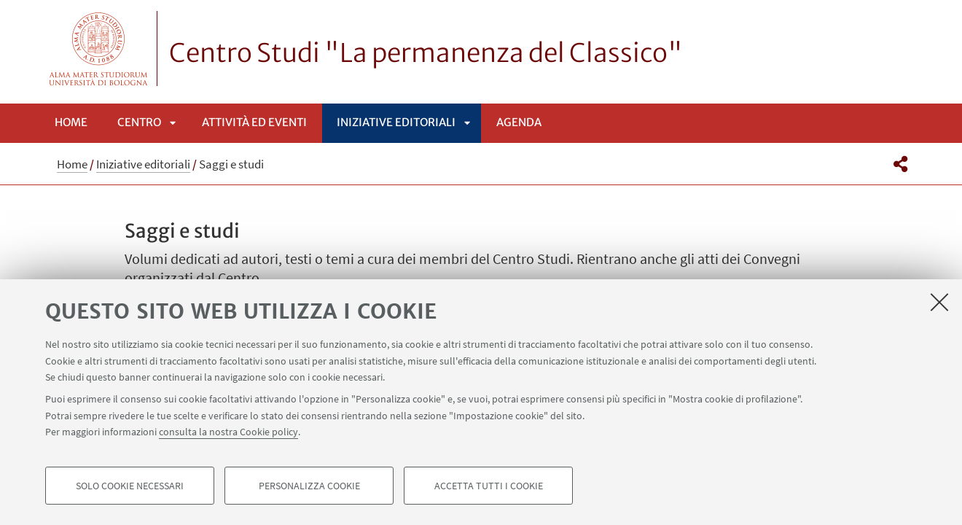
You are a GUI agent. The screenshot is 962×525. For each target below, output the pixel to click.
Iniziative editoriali (396, 122)
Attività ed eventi (254, 122)
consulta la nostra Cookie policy (228, 431)
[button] (900, 164)
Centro (139, 122)
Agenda (518, 122)
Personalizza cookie (309, 485)
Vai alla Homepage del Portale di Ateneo (98, 48)
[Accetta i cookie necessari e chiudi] (939, 302)
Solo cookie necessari (130, 485)
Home (71, 122)
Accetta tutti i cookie (488, 485)
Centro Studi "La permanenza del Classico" (426, 53)
